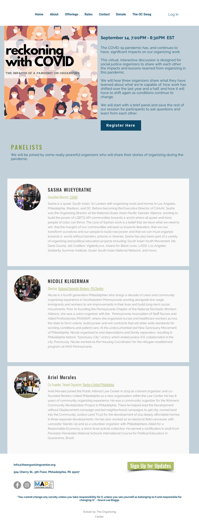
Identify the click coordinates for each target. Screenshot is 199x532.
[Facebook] (17, 485)
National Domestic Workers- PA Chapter (81, 288)
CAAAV (74, 197)
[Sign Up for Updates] (151, 466)
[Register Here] (121, 125)
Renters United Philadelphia (98, 384)
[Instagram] (27, 485)
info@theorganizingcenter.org (35, 464)
